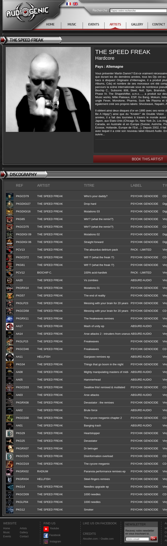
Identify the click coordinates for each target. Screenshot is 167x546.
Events (7, 536)
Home (6, 528)
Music (6, 532)
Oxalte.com (107, 538)
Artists (23, 528)
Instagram (52, 542)
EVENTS (93, 24)
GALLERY (137, 24)
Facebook (52, 535)
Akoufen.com (90, 538)
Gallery (24, 532)
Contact (24, 536)
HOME (50, 24)
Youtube (51, 528)
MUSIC (72, 24)
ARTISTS (115, 24)
